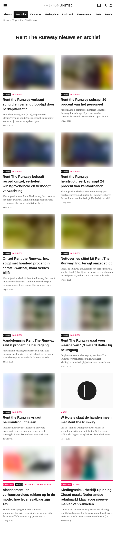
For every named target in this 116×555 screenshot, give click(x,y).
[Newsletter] (99, 5)
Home (6, 20)
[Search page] (105, 5)
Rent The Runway (28, 20)
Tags (14, 20)
